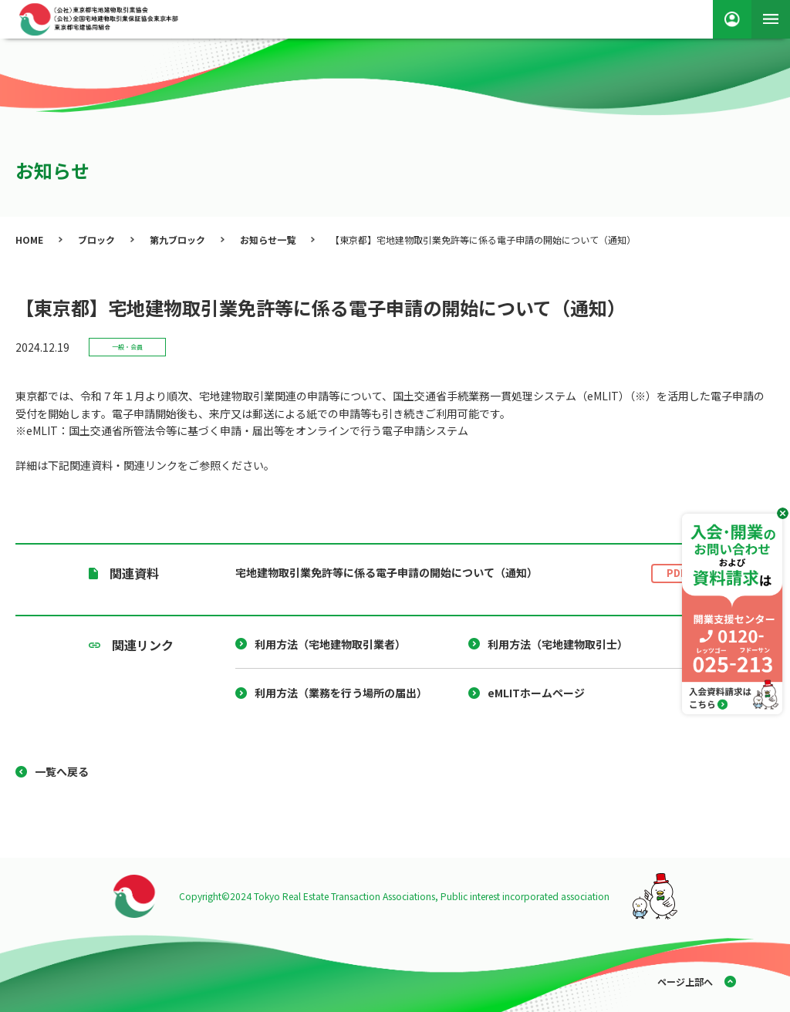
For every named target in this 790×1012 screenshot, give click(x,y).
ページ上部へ (685, 981)
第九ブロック (177, 239)
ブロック (96, 239)
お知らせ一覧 (267, 239)
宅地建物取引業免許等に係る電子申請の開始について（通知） (468, 573)
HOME (29, 239)
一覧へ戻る (62, 771)
